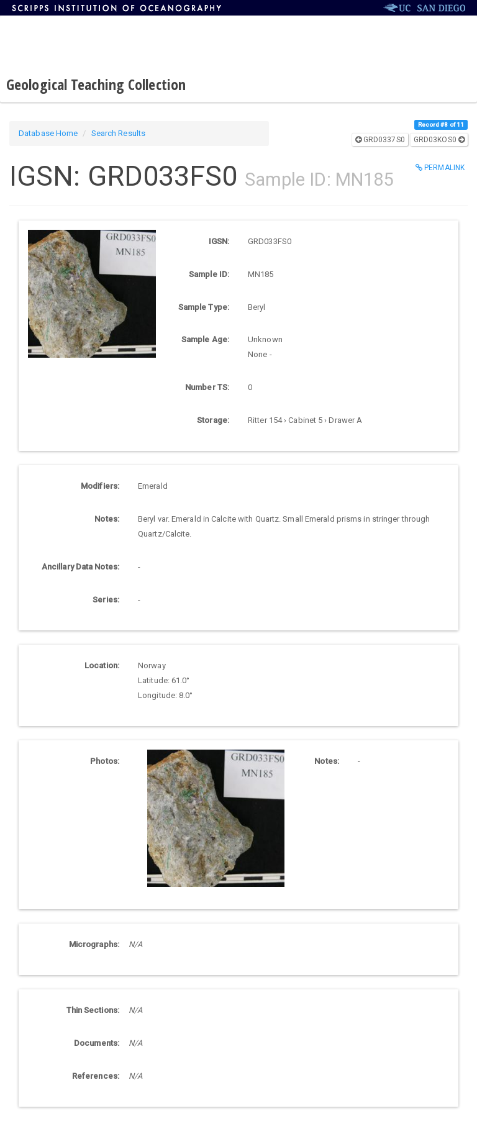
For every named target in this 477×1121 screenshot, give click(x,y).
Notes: (106, 519)
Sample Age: (205, 339)
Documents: (96, 1043)
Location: (101, 665)
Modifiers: (100, 486)
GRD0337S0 (380, 139)
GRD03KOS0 (439, 139)
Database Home (48, 133)
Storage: (213, 420)
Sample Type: (203, 307)
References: (95, 1076)
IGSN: (219, 241)
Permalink (440, 167)
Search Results (118, 133)
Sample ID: (209, 274)
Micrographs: (94, 944)
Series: (106, 599)
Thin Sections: (92, 1010)
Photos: (104, 761)
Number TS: (207, 387)
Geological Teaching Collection (96, 84)
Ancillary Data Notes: (80, 566)
